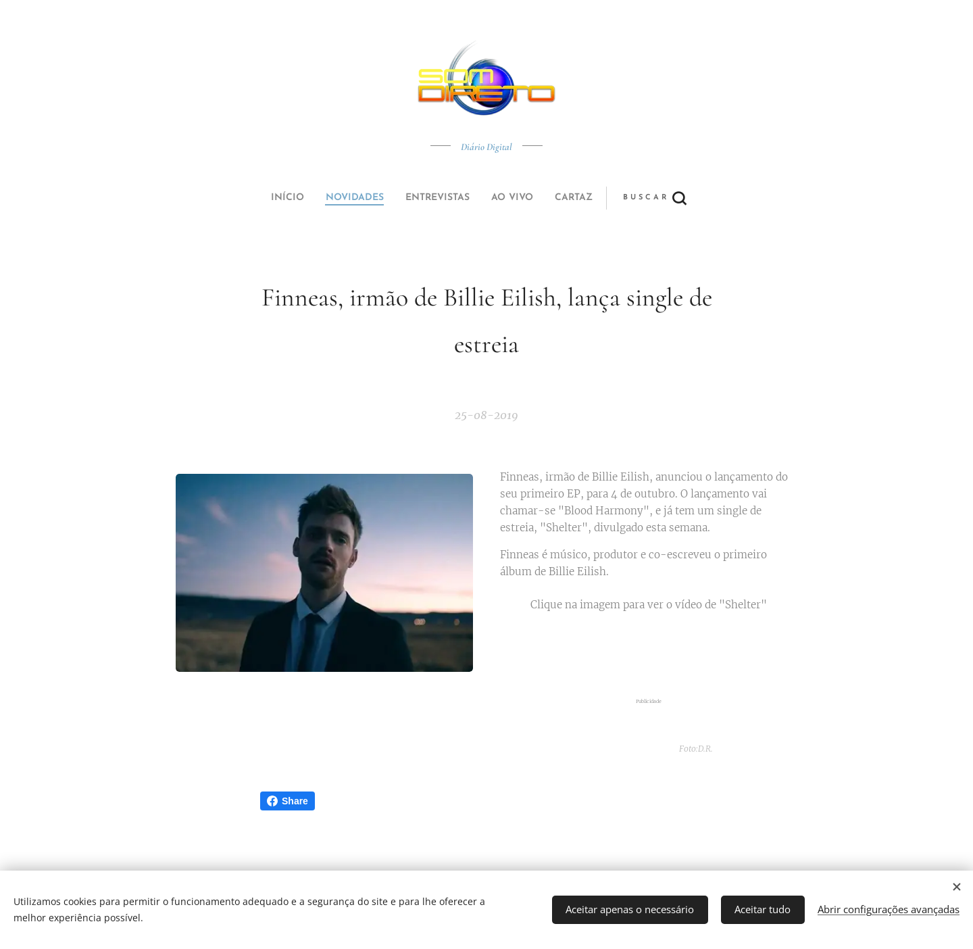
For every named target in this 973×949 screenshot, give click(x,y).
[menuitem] (394, 198)
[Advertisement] (658, 655)
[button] (537, 198)
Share (287, 801)
